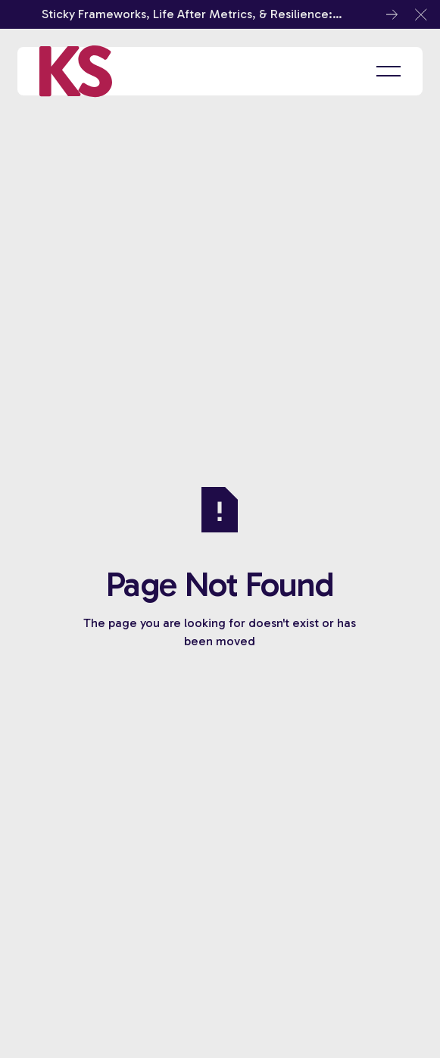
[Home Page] (75, 71)
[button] (421, 14)
